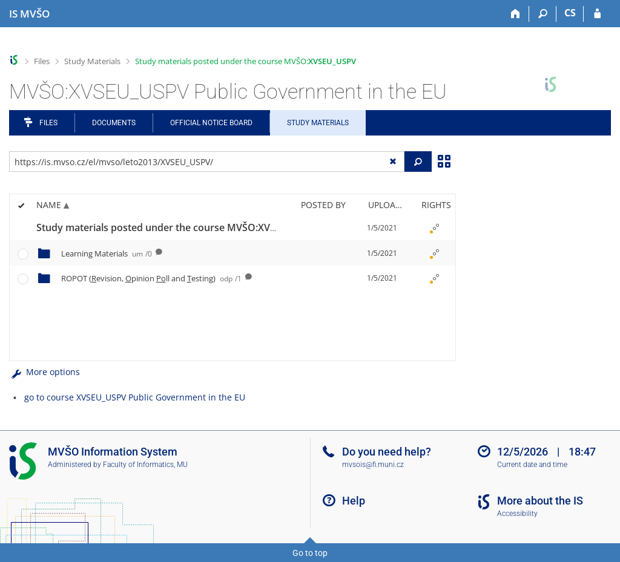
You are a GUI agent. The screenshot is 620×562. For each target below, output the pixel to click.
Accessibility (517, 513)
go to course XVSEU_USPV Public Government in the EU (134, 397)
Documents (114, 123)
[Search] (542, 14)
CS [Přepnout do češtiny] (570, 12)
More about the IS (540, 500)
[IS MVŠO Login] (597, 14)
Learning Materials (106, 253)
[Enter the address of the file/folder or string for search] (206, 161)
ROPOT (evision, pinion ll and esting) (151, 278)
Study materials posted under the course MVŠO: (245, 61)
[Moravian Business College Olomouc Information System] (29, 14)
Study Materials (92, 61)
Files (42, 61)
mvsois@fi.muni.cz (373, 464)
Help (353, 500)
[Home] (515, 14)
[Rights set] (434, 228)
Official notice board (211, 123)
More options (44, 371)
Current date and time (532, 464)
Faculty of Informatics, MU (145, 464)
